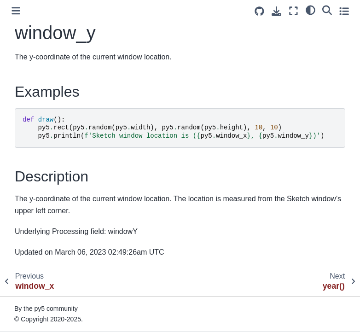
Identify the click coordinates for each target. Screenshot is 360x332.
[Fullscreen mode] (293, 11)
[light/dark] (310, 9)
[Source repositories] (259, 11)
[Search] (327, 9)
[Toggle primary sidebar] (15, 11)
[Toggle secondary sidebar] (344, 11)
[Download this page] (276, 11)
